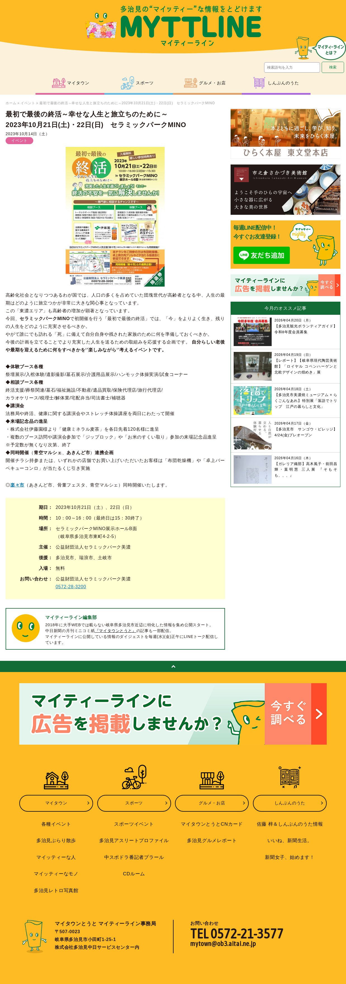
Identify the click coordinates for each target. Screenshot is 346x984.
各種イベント (56, 820)
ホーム (11, 103)
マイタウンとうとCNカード (212, 820)
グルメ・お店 (212, 801)
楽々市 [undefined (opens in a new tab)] (17, 485)
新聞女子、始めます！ (290, 850)
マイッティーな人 (56, 850)
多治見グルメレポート (212, 835)
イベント (28, 103)
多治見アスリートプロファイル (134, 835)
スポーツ (134, 801)
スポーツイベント (133, 820)
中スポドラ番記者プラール (134, 850)
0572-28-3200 (71, 586)
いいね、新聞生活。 (289, 835)
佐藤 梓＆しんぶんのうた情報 (289, 820)
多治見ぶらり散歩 (56, 835)
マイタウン (56, 801)
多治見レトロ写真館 (56, 880)
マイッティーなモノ (56, 865)
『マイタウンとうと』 (115, 630)
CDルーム (134, 865)
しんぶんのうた (290, 801)
